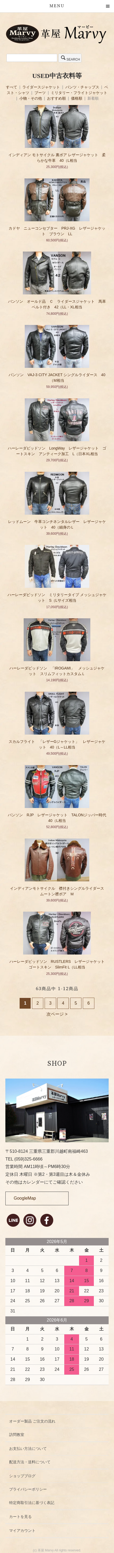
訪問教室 (16, 1434)
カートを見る (20, 1516)
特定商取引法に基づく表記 (31, 1502)
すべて (12, 87)
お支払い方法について (28, 1448)
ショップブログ (22, 1476)
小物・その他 (31, 98)
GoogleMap (25, 1198)
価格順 (76, 98)
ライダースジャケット (41, 87)
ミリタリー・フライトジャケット (79, 93)
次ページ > (57, 1014)
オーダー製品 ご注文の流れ (32, 1421)
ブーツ (40, 93)
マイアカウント (22, 1530)
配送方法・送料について (30, 1462)
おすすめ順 (56, 98)
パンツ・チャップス (82, 87)
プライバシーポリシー (28, 1489)
